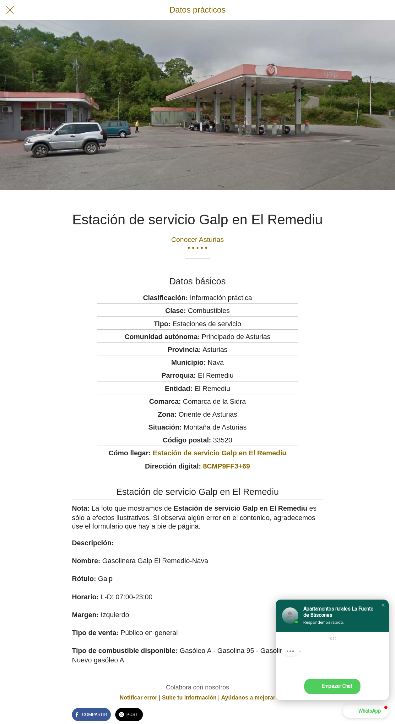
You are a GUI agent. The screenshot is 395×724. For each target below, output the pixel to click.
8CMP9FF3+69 (226, 466)
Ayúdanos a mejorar (248, 697)
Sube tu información (189, 697)
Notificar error (138, 697)
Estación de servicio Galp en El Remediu (219, 453)
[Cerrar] (10, 10)
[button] (383, 605)
